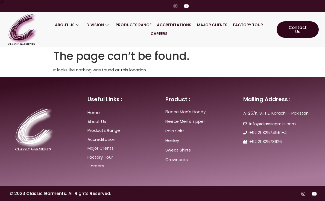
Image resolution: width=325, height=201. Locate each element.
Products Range (133, 25)
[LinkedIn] (165, 6)
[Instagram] (175, 6)
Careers (159, 33)
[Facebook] (144, 6)
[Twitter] (155, 6)
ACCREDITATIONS (174, 25)
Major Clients (212, 25)
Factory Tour (248, 25)
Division (97, 25)
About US (67, 25)
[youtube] (186, 6)
